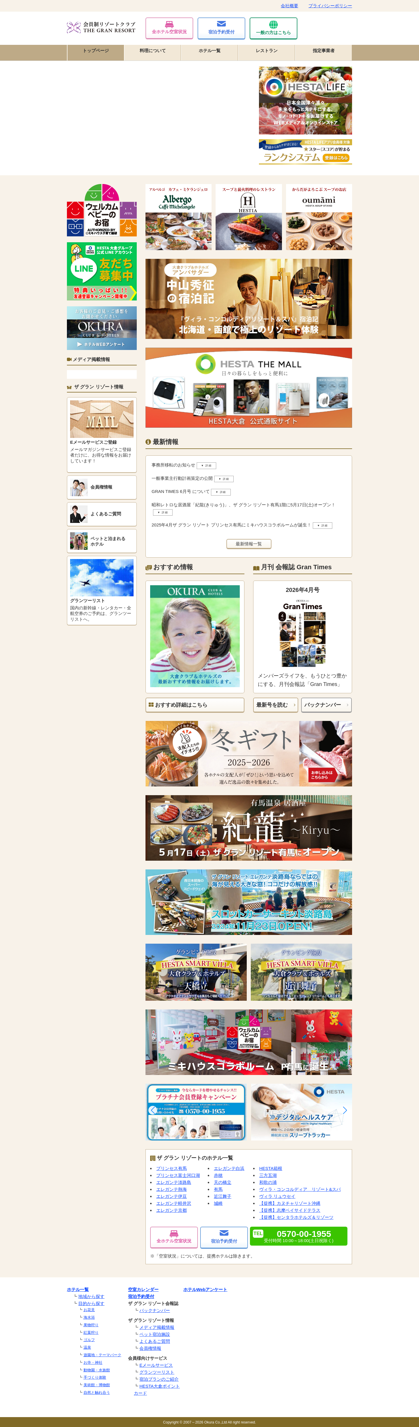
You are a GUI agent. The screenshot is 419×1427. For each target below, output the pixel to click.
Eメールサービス (156, 1365)
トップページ (96, 50)
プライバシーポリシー (330, 5)
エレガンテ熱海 (171, 1189)
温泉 (87, 1347)
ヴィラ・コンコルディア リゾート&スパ (300, 1189)
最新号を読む (272, 705)
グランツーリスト (156, 1372)
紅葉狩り (91, 1332)
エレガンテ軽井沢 (173, 1203)
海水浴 (89, 1317)
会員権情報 (150, 1348)
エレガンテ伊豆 (171, 1196)
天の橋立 (222, 1182)
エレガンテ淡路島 (173, 1182)
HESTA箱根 (270, 1168)
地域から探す (91, 1296)
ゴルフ (89, 1340)
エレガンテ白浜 (229, 1168)
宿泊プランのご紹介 (159, 1379)
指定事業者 (324, 50)
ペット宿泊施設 (154, 1334)
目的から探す (91, 1303)
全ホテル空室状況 (169, 27)
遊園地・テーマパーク (102, 1355)
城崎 (218, 1203)
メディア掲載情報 (156, 1327)
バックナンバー (322, 705)
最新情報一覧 (249, 543)
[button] (152, 1110)
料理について (153, 50)
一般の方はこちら (273, 27)
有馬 (218, 1189)
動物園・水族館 (97, 1370)
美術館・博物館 (97, 1385)
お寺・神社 (93, 1362)
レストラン (267, 50)
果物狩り (91, 1325)
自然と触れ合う (97, 1392)
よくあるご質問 (154, 1341)
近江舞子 (222, 1196)
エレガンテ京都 (171, 1210)
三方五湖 (268, 1175)
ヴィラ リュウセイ (277, 1196)
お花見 (89, 1310)
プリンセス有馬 (171, 1168)
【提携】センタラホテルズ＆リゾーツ (296, 1217)
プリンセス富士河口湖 (178, 1175)
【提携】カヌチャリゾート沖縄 (289, 1203)
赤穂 (218, 1175)
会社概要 (289, 5)
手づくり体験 (95, 1377)
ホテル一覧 (210, 50)
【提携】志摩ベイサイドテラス (289, 1210)
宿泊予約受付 (221, 27)
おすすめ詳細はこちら (178, 705)
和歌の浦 (268, 1182)
